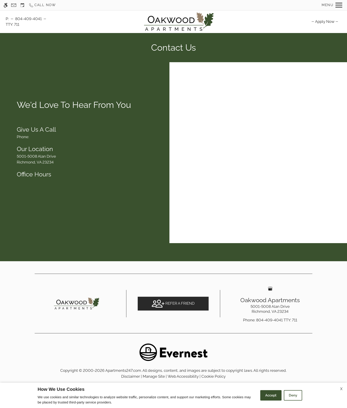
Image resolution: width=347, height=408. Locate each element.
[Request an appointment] (22, 5)
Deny (293, 395)
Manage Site (154, 376)
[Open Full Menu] (332, 5)
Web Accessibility (183, 376)
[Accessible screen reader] (6, 5)
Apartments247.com (123, 370)
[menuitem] (325, 21)
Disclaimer (130, 376)
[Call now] (42, 5)
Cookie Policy (213, 376)
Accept (271, 395)
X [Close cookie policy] (341, 389)
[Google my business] (270, 288)
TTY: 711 (270, 320)
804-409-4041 (28, 19)
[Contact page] (14, 5)
